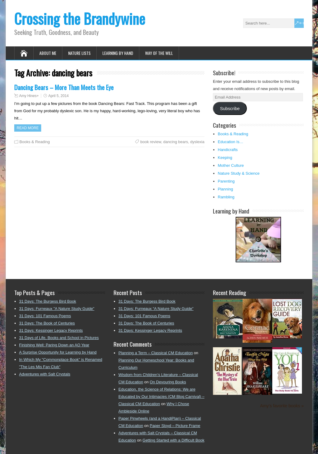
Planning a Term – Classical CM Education (155, 353)
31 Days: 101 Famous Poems (45, 316)
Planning (225, 189)
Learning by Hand (117, 53)
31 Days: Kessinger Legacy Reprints (51, 330)
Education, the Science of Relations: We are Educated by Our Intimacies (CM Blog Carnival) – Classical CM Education (161, 396)
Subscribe (230, 108)
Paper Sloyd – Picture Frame (175, 425)
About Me (47, 53)
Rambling (226, 197)
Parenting (226, 181)
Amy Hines (28, 96)
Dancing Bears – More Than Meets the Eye (64, 87)
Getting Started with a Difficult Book (173, 440)
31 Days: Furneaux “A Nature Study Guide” (156, 308)
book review (150, 142)
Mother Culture (231, 165)
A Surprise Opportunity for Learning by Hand (58, 352)
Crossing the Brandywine (79, 18)
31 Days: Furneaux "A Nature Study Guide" (56, 308)
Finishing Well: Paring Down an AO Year (54, 345)
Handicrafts (228, 149)
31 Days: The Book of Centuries (47, 323)
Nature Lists (79, 53)
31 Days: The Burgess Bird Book (47, 301)
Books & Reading (34, 142)
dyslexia (197, 142)
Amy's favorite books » (282, 405)
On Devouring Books (168, 382)
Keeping (225, 157)
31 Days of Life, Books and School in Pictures (59, 337)
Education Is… (230, 142)
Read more (28, 128)
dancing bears (175, 142)
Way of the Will (159, 53)
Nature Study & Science (239, 173)
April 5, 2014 (58, 96)
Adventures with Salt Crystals (44, 374)
